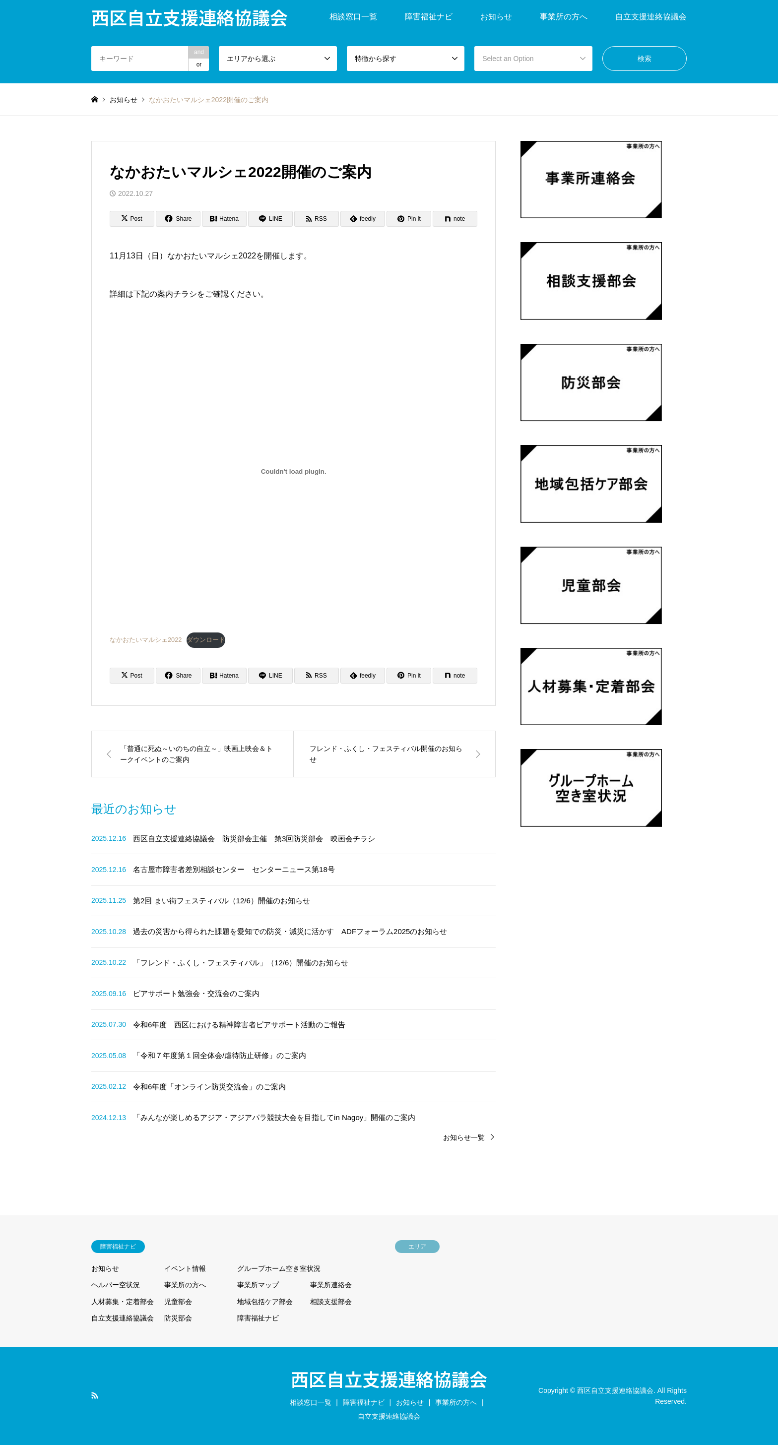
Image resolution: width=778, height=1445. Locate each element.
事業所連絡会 (331, 1285)
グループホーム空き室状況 (279, 1268)
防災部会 (178, 1318)
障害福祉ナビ (429, 16)
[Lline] (270, 219)
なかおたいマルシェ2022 (146, 639)
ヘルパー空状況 (115, 1285)
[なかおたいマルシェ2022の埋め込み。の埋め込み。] (293, 472)
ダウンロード (206, 639)
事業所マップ (258, 1285)
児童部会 (178, 1302)
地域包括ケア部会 (265, 1302)
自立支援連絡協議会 (651, 16)
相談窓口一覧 (353, 16)
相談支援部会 (331, 1302)
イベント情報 (185, 1268)
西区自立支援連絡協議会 (389, 1378)
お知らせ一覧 (464, 1137)
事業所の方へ (563, 16)
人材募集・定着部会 (122, 1302)
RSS (94, 1395)
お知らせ (496, 16)
